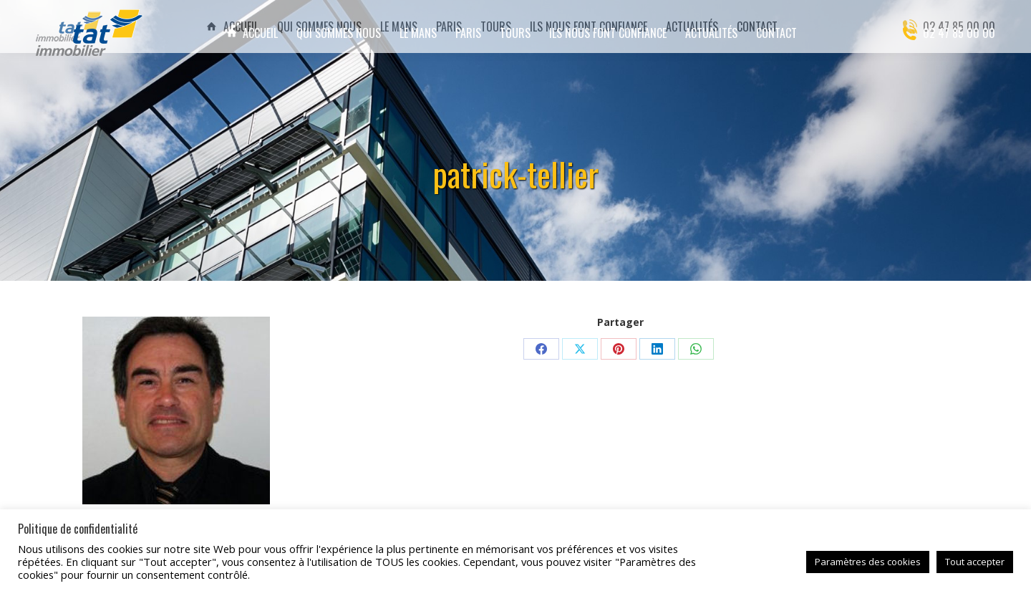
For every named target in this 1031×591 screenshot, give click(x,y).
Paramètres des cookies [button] (868, 561)
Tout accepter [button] (975, 561)
